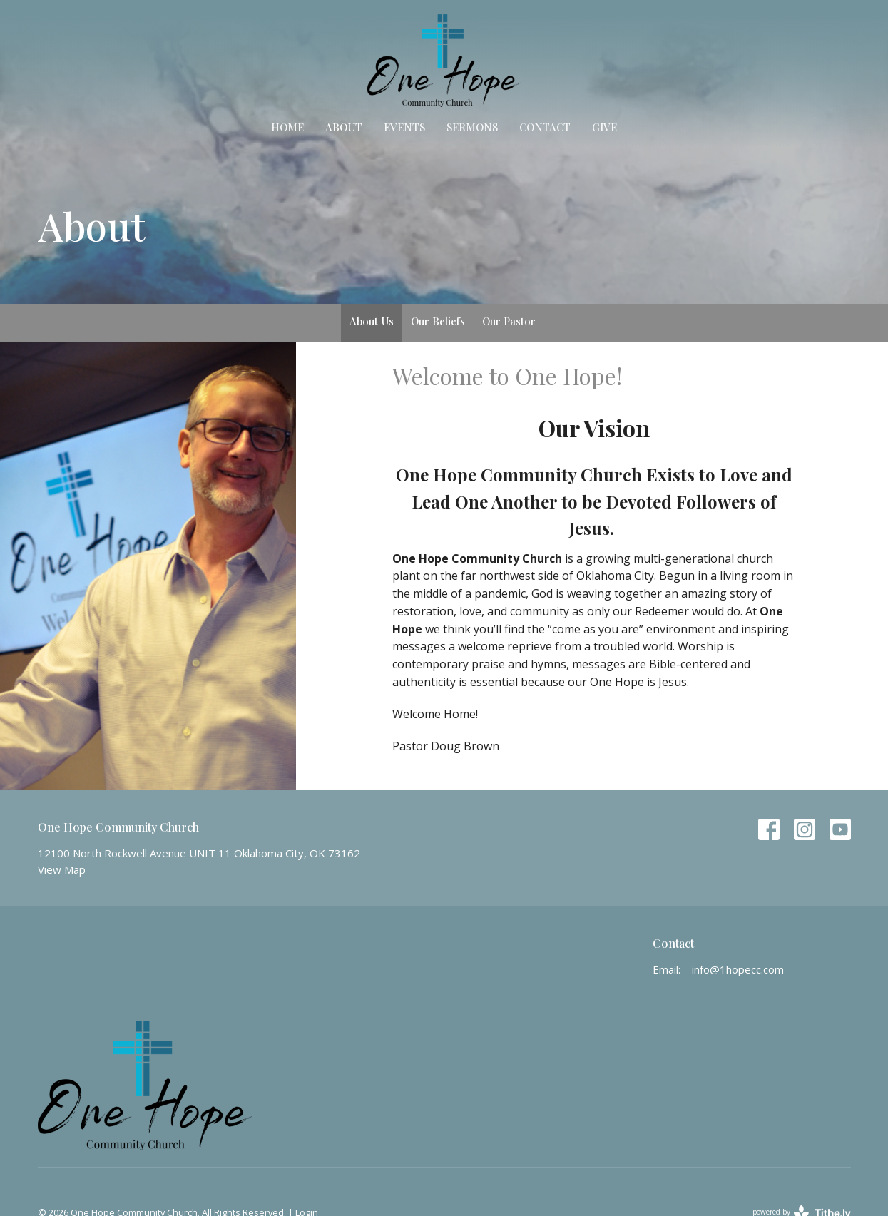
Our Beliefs (438, 321)
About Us (371, 321)
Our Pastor (509, 321)
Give (604, 127)
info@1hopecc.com (738, 969)
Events (404, 127)
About (343, 127)
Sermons (472, 127)
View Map (62, 869)
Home (287, 127)
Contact (545, 127)
